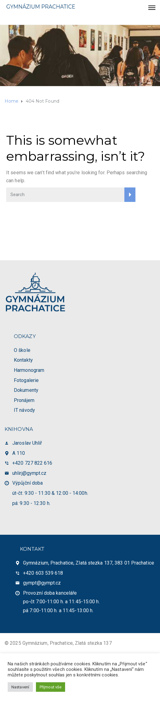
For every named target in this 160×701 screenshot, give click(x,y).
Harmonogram (29, 370)
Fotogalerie (26, 380)
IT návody (24, 410)
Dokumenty (26, 390)
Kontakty (23, 360)
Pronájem (24, 400)
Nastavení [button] (20, 687)
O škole (22, 350)
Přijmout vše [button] (50, 687)
